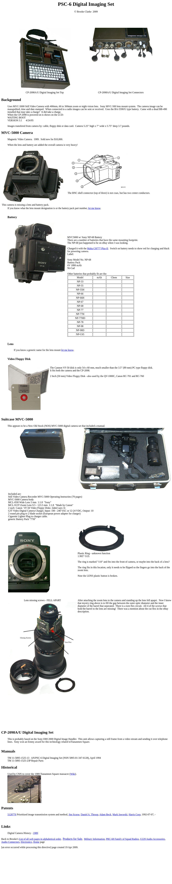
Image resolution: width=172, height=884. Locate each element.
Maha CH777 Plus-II (97, 248)
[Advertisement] (86, 20)
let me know (94, 208)
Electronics (26, 842)
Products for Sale (72, 838)
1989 (35, 833)
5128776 (11, 814)
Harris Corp (135, 814)
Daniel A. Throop (89, 814)
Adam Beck (105, 814)
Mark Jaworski (119, 814)
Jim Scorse (74, 814)
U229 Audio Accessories (152, 839)
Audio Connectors (10, 842)
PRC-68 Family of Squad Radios (122, 839)
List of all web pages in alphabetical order (40, 839)
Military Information (94, 839)
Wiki (72, 774)
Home (36, 842)
